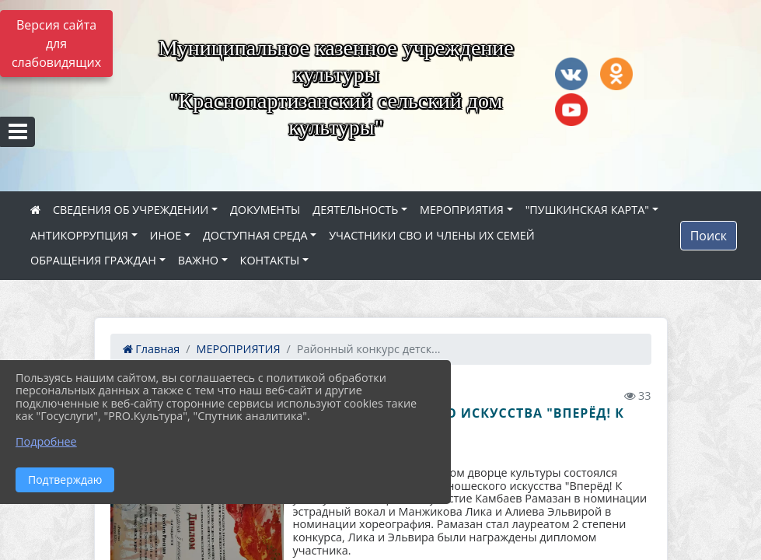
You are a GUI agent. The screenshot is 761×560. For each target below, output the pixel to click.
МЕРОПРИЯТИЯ (462, 209)
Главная (151, 348)
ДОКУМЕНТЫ (265, 209)
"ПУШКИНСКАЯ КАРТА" (587, 209)
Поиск (708, 235)
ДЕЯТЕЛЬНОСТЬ (355, 209)
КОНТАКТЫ (270, 260)
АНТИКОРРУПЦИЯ (79, 235)
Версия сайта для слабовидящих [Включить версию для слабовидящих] (56, 43)
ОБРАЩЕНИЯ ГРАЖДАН (93, 260)
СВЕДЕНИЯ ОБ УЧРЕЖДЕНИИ (130, 209)
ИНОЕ (166, 235)
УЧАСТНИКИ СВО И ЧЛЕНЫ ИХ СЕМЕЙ (431, 235)
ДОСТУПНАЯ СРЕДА (255, 235)
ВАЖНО (198, 260)
